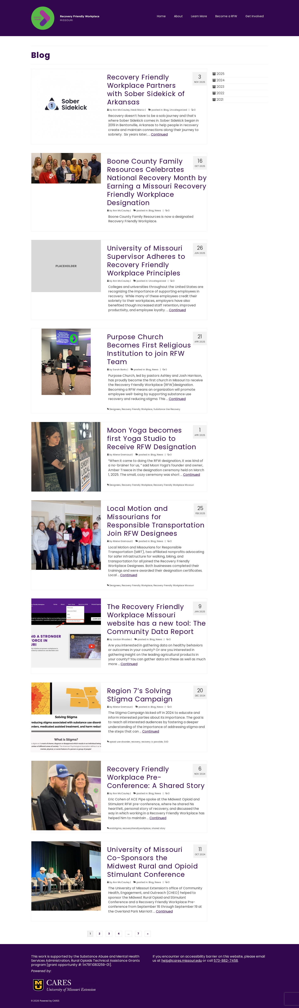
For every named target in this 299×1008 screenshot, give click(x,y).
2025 (220, 73)
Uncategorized (178, 109)
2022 (220, 93)
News (158, 210)
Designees (115, 409)
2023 (220, 86)
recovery (135, 741)
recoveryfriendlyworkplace (137, 828)
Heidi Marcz (138, 109)
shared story (158, 828)
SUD (166, 741)
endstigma (115, 828)
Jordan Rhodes (122, 639)
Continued (159, 134)
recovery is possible (152, 741)
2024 (221, 80)
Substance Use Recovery (166, 409)
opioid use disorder (119, 741)
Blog (166, 109)
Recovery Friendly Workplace (137, 409)
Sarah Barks (120, 369)
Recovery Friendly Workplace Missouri (173, 485)
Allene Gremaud (122, 454)
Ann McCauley (121, 109)
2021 (220, 99)
